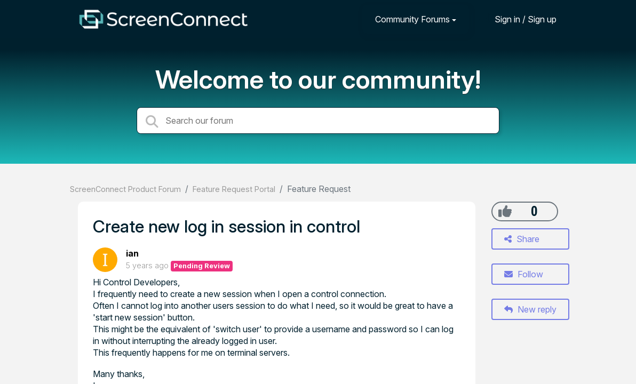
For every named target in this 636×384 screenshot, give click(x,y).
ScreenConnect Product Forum (125, 189)
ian (132, 253)
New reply (530, 309)
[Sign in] (517, 19)
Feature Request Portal (234, 189)
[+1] (505, 211)
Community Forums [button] (412, 19)
